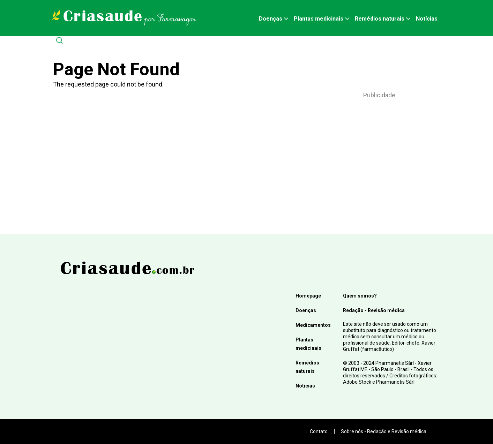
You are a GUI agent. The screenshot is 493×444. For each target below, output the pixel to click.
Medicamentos (313, 325)
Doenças (270, 18)
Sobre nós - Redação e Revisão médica (383, 431)
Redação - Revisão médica (374, 310)
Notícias (427, 18)
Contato (319, 431)
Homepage (308, 296)
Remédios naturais (379, 18)
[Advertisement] (379, 157)
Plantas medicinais (318, 18)
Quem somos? (360, 296)
